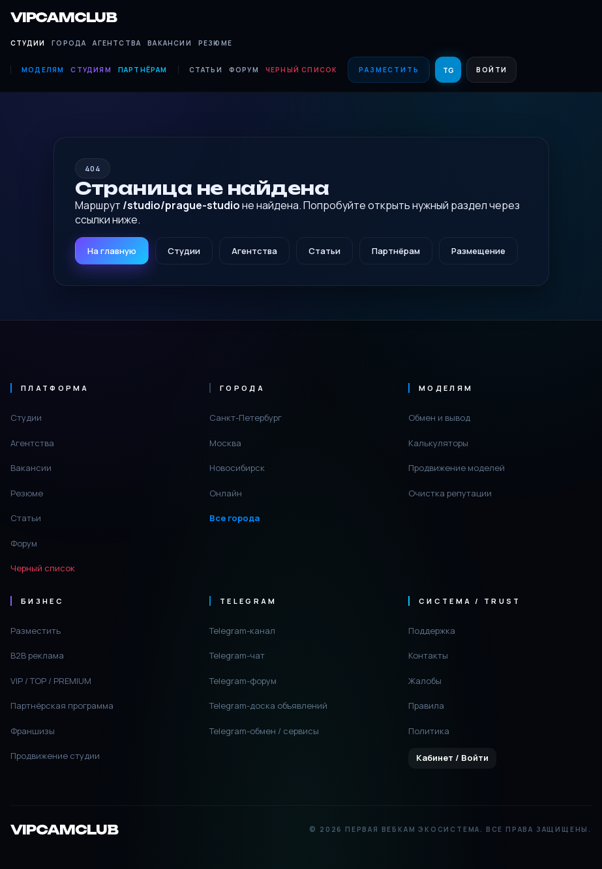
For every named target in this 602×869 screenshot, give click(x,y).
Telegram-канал (242, 630)
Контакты (428, 655)
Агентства (117, 43)
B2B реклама (37, 655)
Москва (225, 443)
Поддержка (431, 630)
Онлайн (225, 493)
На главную (111, 251)
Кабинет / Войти (452, 757)
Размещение (478, 251)
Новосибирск (237, 468)
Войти (491, 69)
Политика (428, 731)
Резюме (215, 43)
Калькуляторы (438, 443)
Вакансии (169, 43)
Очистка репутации (450, 493)
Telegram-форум (243, 681)
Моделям (43, 69)
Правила (426, 705)
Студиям (90, 69)
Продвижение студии (55, 756)
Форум (244, 69)
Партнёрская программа (61, 705)
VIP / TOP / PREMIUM (50, 681)
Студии (27, 43)
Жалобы (425, 681)
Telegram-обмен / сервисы (264, 731)
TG (448, 70)
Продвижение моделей (456, 468)
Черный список (301, 69)
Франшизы (32, 731)
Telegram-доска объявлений (268, 705)
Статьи (205, 69)
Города (69, 43)
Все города (234, 518)
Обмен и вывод (439, 417)
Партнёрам (143, 69)
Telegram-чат (237, 655)
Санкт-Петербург (245, 417)
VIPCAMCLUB (63, 17)
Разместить (389, 69)
